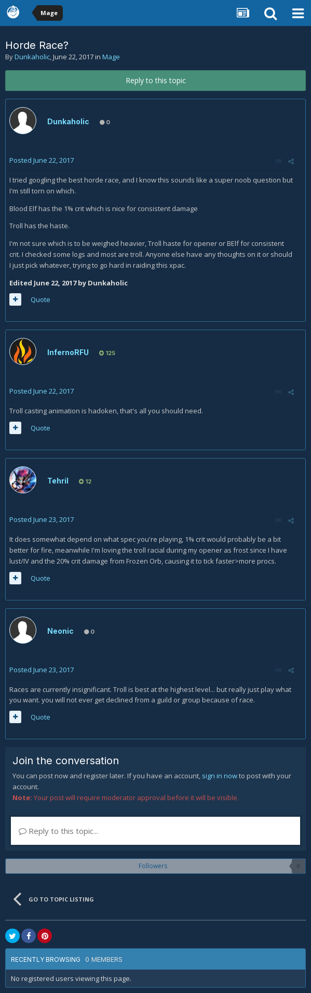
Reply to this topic (156, 80)
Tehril (58, 480)
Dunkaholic (32, 56)
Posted (41, 160)
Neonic (60, 630)
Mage (111, 56)
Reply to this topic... (58, 831)
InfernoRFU (68, 352)
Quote (40, 299)
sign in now (219, 775)
